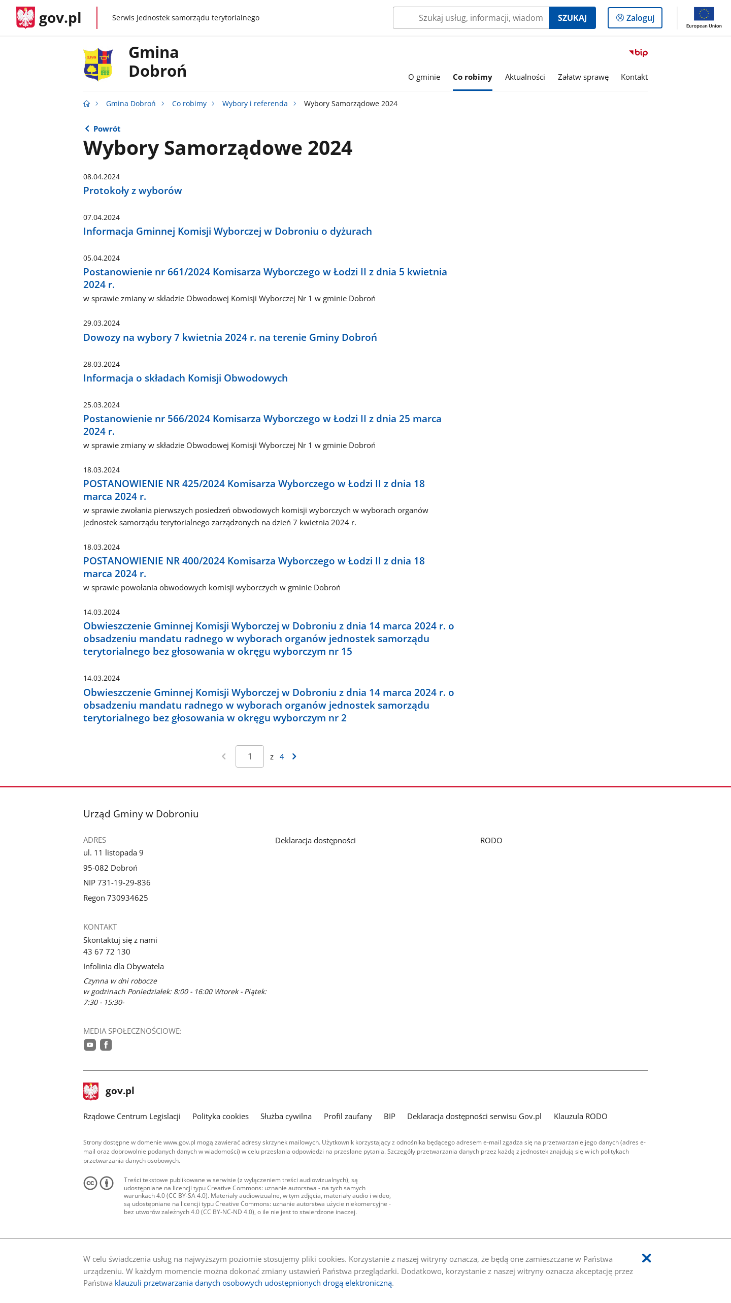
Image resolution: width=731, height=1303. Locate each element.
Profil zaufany (348, 1116)
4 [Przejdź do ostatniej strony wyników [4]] (282, 756)
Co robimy (189, 103)
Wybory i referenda (255, 103)
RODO (491, 840)
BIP (389, 1116)
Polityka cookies (220, 1116)
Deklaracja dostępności (315, 840)
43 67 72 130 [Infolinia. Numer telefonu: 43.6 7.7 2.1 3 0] (106, 951)
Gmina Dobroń (157, 62)
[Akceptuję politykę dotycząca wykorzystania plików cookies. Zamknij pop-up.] (646, 1258)
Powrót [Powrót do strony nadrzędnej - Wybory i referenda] (107, 128)
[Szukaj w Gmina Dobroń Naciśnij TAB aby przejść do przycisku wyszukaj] (471, 18)
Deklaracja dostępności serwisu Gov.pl (474, 1116)
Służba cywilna (286, 1116)
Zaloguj (643, 19)
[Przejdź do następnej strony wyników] (294, 756)
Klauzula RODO (581, 1116)
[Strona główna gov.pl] (49, 18)
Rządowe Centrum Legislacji (132, 1116)
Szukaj (572, 17)
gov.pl (109, 1092)
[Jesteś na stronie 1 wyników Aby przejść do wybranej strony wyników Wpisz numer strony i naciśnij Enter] (250, 756)
